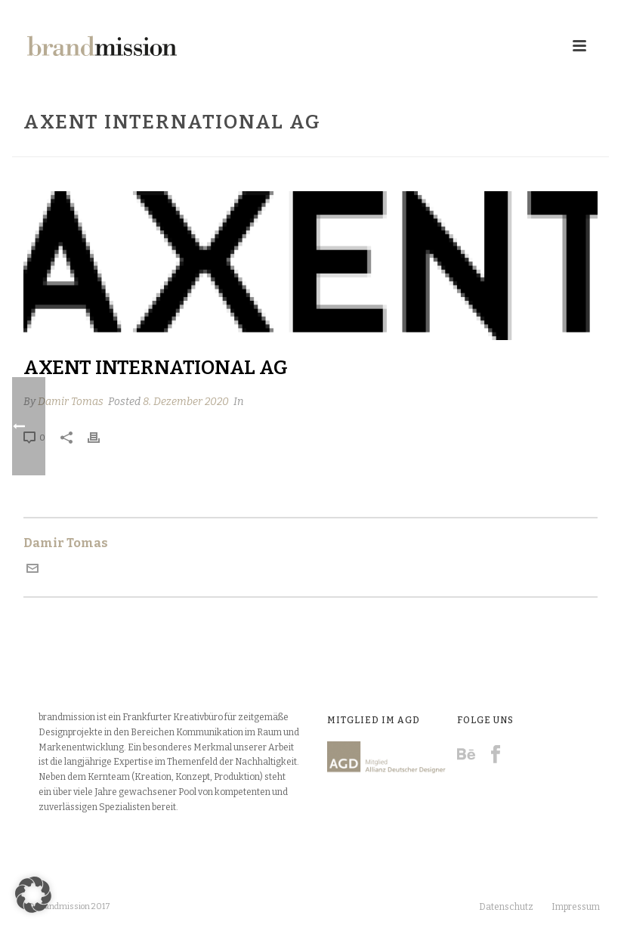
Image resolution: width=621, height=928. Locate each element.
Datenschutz (506, 907)
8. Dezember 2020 (186, 401)
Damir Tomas (71, 401)
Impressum (575, 907)
